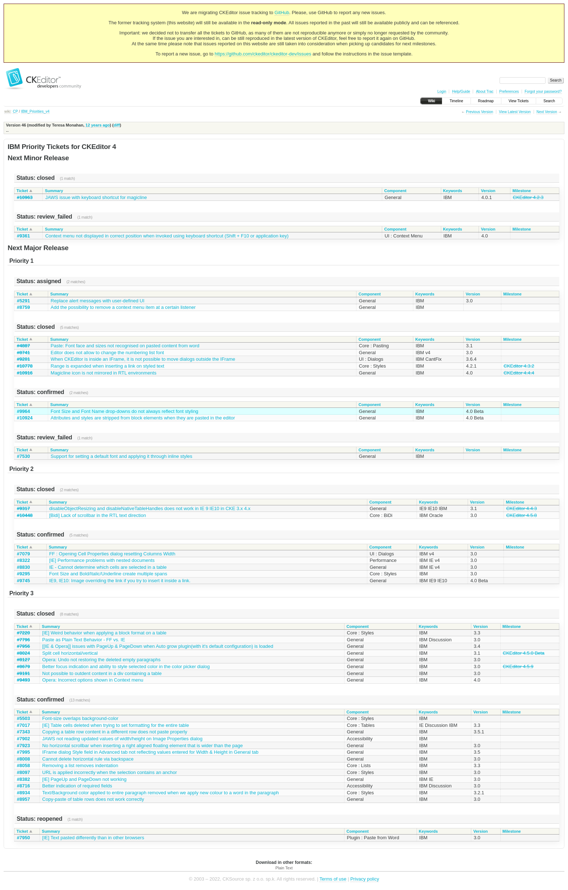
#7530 (23, 456)
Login (441, 92)
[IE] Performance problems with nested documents (102, 560)
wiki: (7, 111)
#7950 (23, 837)
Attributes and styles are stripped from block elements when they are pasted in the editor (143, 418)
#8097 (23, 772)
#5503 (23, 718)
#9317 (23, 508)
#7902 (23, 738)
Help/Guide (461, 92)
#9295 (23, 573)
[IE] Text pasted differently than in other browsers (93, 837)
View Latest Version (515, 112)
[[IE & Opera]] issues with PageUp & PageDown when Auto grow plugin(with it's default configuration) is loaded (157, 646)
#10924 (25, 418)
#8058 (23, 765)
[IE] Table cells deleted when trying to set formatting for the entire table (115, 725)
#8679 (23, 666)
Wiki (431, 101)
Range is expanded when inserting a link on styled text (107, 366)
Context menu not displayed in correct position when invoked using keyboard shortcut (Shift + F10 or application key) (167, 236)
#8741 (23, 352)
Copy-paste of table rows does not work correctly (93, 799)
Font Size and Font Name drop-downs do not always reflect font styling (125, 411)
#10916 (25, 373)
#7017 (23, 725)
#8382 (23, 779)
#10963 (25, 197)
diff (116, 125)
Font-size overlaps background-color (80, 718)
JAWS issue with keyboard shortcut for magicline (96, 197)
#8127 (23, 659)
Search (549, 101)
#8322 (23, 560)
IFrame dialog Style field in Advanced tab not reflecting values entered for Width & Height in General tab (150, 752)
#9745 (23, 580)
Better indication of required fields (77, 785)
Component (395, 191)
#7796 (23, 639)
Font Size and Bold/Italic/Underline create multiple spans (108, 573)
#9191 (23, 673)
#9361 (23, 236)
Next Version (546, 112)
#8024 (23, 653)
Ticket (22, 191)
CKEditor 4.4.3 (521, 508)
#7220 (23, 633)
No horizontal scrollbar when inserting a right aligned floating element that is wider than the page (142, 745)
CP (15, 111)
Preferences (509, 92)
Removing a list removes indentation (80, 765)
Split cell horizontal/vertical (70, 653)
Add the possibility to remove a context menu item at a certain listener (123, 307)
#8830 (23, 567)
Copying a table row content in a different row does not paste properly (114, 731)
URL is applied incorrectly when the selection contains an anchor (109, 772)
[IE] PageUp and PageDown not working (84, 779)
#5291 (23, 300)
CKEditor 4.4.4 (519, 373)
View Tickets (519, 101)
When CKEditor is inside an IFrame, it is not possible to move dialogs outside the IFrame (143, 359)
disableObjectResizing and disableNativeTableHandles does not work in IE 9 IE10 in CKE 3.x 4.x (150, 508)
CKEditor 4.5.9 (518, 666)
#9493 (23, 680)
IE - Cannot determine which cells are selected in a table (108, 567)
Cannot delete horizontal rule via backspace (88, 759)
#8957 (23, 799)
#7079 (23, 553)
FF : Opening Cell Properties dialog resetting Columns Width (112, 553)
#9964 (23, 411)
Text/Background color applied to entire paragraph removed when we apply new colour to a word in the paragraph (160, 792)
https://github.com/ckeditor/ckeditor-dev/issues (263, 54)
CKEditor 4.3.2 (519, 366)
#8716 (23, 785)
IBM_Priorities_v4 (35, 111)
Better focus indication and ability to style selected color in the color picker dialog (126, 666)
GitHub (282, 12)
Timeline (456, 101)
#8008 (23, 759)
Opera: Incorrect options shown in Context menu (92, 680)
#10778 (25, 366)
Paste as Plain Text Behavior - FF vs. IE (83, 639)
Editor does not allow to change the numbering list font (107, 352)
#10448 (25, 515)
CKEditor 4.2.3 (528, 197)
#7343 (23, 731)
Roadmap (486, 101)
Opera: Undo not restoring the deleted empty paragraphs (101, 659)
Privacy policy (364, 879)
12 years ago (97, 125)
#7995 (23, 752)
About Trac (484, 92)
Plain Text (284, 868)
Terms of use (333, 879)
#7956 (23, 646)
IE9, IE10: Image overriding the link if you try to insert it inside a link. (120, 580)
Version (488, 191)
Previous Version (479, 112)
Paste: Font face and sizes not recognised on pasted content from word (125, 345)
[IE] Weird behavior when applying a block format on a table (104, 633)
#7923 (23, 745)
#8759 (23, 307)
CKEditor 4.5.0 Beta (523, 653)
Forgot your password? (543, 92)
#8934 (23, 792)
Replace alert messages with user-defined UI (98, 300)
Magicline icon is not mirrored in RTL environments (103, 373)
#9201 (23, 359)
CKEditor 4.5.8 (521, 515)
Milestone (522, 191)
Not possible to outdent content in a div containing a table (102, 673)
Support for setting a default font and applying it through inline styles (121, 456)
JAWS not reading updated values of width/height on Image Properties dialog (122, 738)
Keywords (452, 191)
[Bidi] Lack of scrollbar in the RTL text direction (97, 515)
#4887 (23, 345)
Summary (54, 191)
